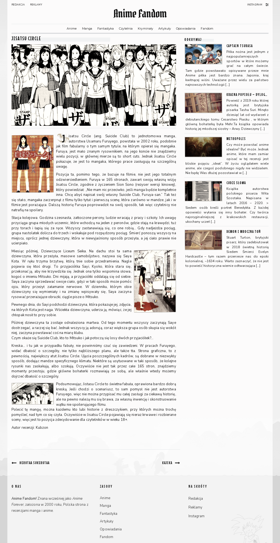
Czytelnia (126, 28)
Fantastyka (105, 28)
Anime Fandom (140, 14)
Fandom (207, 28)
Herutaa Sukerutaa (34, 462)
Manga (87, 28)
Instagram (254, 4)
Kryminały (145, 28)
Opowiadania (186, 28)
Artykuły (164, 28)
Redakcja (18, 4)
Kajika (167, 462)
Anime (72, 28)
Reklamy (36, 4)
